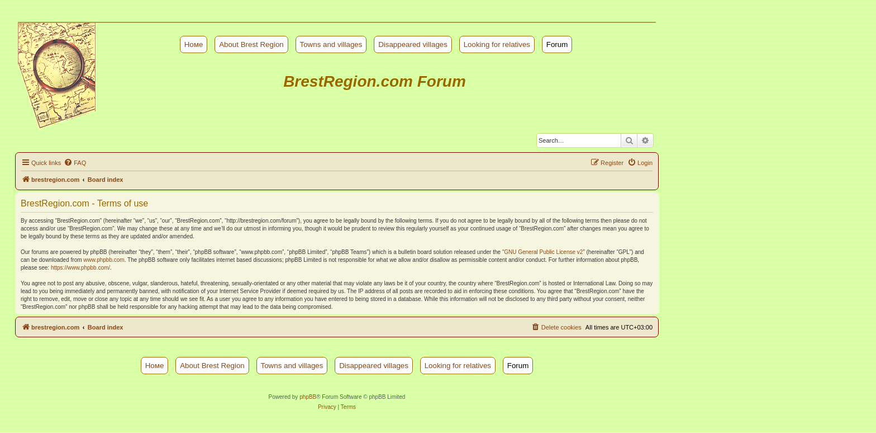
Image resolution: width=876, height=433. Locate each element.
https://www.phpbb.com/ (80, 268)
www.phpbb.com (103, 260)
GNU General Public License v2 (543, 252)
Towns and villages (331, 44)
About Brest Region (251, 44)
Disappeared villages (412, 44)
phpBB (307, 397)
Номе (193, 44)
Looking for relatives (497, 44)
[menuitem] (75, 163)
